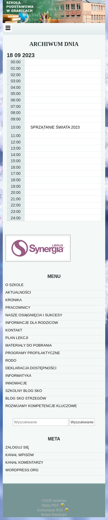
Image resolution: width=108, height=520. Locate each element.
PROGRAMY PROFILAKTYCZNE (32, 353)
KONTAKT (13, 330)
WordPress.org (21, 470)
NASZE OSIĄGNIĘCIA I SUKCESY (33, 315)
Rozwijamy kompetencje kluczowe (41, 406)
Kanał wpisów (19, 455)
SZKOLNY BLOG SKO (23, 391)
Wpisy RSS (50, 505)
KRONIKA (13, 300)
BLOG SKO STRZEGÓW (25, 398)
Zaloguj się (17, 447)
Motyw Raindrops (54, 515)
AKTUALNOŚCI (18, 292)
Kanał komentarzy (24, 462)
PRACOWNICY (17, 307)
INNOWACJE (16, 383)
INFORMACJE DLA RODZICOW (31, 323)
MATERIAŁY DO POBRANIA (28, 345)
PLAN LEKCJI (16, 338)
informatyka (18, 375)
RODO (10, 360)
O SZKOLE (14, 285)
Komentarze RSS (50, 510)
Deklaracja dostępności (30, 368)
